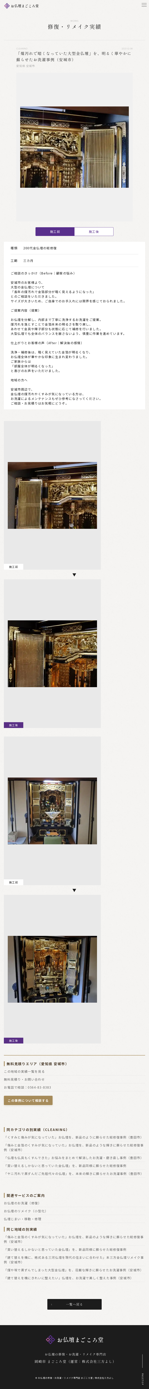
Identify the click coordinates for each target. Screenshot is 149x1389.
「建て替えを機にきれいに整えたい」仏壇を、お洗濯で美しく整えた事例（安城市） (69, 1278)
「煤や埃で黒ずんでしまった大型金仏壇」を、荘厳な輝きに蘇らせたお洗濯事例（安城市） (74, 1270)
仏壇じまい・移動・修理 (23, 1219)
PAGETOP (142, 1379)
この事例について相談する (28, 1100)
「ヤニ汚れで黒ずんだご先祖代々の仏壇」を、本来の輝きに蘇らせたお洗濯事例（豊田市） (74, 1173)
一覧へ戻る (74, 1304)
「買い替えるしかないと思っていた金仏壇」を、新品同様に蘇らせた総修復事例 (65, 1165)
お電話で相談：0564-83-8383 (27, 1087)
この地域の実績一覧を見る (24, 1071)
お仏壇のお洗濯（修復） (23, 1203)
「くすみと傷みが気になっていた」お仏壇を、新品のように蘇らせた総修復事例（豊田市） (74, 1137)
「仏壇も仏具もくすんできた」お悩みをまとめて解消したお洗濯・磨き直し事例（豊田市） (74, 1157)
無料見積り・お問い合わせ (24, 1079)
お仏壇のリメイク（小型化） (26, 1211)
